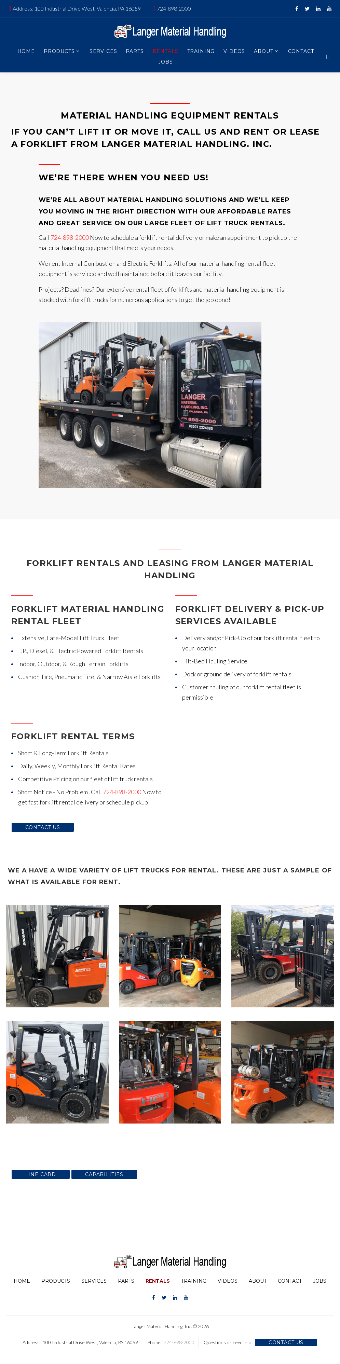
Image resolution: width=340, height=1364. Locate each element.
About (263, 51)
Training (201, 51)
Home (26, 51)
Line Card (40, 1174)
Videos (234, 51)
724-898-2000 (174, 8)
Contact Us (42, 827)
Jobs (165, 62)
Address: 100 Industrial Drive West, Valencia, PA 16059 (77, 8)
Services (103, 51)
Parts (135, 51)
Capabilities (104, 1174)
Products (59, 51)
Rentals (165, 51)
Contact (301, 51)
